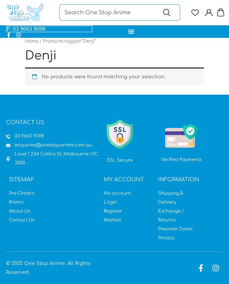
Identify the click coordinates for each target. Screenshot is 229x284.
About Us (19, 211)
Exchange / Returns (171, 216)
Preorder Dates (175, 229)
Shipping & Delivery (170, 198)
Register (113, 211)
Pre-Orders (21, 193)
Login (110, 202)
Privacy (166, 238)
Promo (16, 202)
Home (31, 41)
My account (117, 193)
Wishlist (112, 220)
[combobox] (107, 12)
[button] (131, 31)
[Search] (168, 12)
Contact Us (22, 220)
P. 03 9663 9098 (26, 29)
